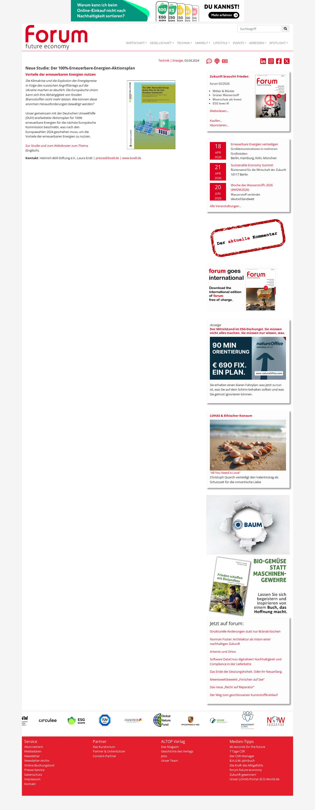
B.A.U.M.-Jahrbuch (242, 760)
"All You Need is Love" (225, 473)
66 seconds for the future (247, 747)
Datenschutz (33, 774)
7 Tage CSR (237, 751)
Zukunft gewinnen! (243, 774)
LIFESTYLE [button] (220, 43)
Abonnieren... (219, 125)
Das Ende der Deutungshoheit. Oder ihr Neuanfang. (246, 671)
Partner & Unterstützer (109, 751)
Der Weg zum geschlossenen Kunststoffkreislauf (244, 695)
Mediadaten (32, 751)
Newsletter (32, 756)
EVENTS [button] (238, 43)
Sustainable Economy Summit (252, 165)
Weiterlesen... (219, 111)
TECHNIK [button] (183, 43)
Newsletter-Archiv (36, 760)
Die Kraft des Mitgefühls (246, 765)
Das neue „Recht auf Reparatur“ (232, 687)
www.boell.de (131, 158)
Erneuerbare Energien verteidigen (254, 144)
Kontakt (30, 784)
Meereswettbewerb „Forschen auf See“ (237, 679)
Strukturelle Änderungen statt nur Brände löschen (245, 631)
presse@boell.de (107, 158)
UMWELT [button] (201, 43)
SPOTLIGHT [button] (277, 43)
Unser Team (169, 760)
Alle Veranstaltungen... (225, 206)
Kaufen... (216, 120)
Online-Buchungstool (39, 765)
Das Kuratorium (104, 747)
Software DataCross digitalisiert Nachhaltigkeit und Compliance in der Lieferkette (245, 661)
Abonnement (33, 747)
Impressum (32, 779)
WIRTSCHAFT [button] (135, 43)
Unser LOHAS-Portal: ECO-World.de (254, 779)
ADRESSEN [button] (256, 43)
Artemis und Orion (223, 651)
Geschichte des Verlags (177, 751)
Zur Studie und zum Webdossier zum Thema (56, 145)
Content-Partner (104, 756)
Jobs (164, 756)
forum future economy (246, 770)
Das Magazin (170, 747)
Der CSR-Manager (242, 756)
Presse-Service (34, 770)
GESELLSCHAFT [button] (161, 43)
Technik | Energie (170, 60)
